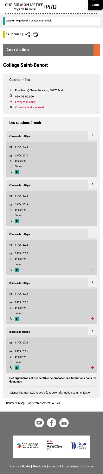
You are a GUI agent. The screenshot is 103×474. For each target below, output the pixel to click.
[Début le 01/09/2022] (51, 341)
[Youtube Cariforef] (39, 423)
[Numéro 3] (92, 233)
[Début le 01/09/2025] (51, 195)
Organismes (22, 20)
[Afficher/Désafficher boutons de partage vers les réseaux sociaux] (27, 34)
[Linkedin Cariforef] (64, 423)
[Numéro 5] (92, 331)
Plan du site (39, 466)
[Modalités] (10, 172)
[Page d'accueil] (31, 10)
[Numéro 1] (92, 135)
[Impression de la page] (35, 34)
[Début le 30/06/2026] (51, 350)
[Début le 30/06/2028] (51, 252)
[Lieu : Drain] (51, 161)
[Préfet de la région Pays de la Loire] (54, 450)
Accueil (10, 20)
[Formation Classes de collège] (51, 136)
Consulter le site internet (29, 107)
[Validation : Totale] (51, 167)
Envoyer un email (25, 102)
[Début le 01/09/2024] (51, 244)
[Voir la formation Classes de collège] (51, 154)
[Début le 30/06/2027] (51, 301)
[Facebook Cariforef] (51, 423)
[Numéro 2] (92, 184)
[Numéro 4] (92, 282)
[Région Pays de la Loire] (78, 448)
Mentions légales (20, 466)
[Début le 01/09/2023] (51, 293)
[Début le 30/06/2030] (51, 154)
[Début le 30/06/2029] (51, 203)
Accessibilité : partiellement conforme (70, 466)
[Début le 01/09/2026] (51, 146)
